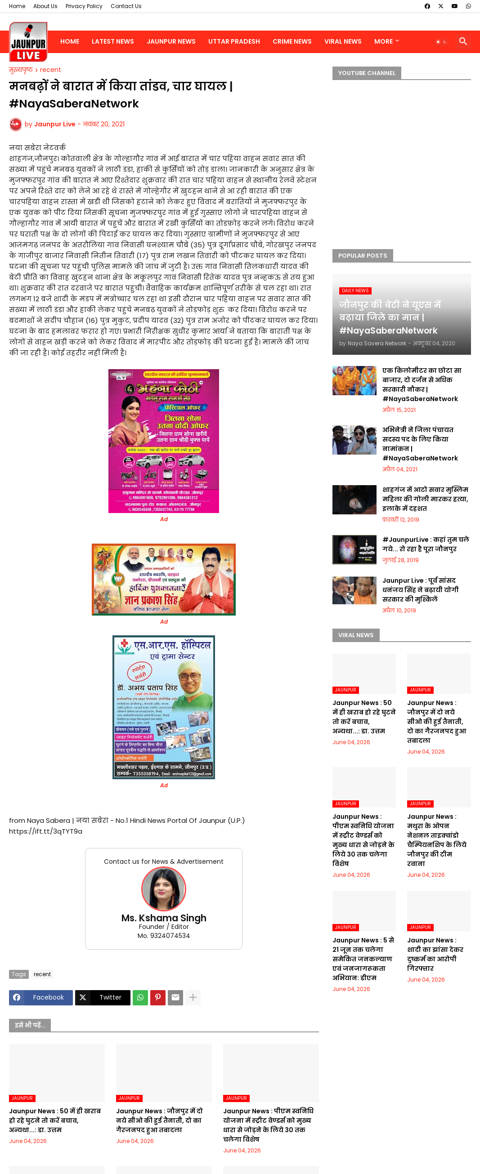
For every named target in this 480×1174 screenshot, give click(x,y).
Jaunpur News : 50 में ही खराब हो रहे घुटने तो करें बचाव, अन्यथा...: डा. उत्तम (55, 1120)
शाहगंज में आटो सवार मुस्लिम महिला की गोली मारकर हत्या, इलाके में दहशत (425, 499)
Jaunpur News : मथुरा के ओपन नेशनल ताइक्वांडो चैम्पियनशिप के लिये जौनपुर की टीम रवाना (437, 840)
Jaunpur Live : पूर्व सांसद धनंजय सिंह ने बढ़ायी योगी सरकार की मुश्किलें (420, 590)
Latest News (113, 41)
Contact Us (126, 6)
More (383, 41)
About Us (45, 6)
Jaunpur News (171, 41)
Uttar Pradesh (234, 41)
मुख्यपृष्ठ (21, 70)
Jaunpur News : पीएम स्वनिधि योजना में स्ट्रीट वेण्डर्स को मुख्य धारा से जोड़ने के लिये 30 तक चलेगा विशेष (268, 1125)
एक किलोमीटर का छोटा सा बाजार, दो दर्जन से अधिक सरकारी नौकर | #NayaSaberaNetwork (422, 384)
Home (17, 6)
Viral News (343, 41)
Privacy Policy (84, 6)
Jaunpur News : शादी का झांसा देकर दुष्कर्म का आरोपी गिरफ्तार (435, 954)
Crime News (292, 41)
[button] (441, 41)
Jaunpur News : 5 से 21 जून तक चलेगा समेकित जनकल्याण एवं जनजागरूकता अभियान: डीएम (363, 959)
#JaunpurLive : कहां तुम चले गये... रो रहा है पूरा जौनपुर (425, 544)
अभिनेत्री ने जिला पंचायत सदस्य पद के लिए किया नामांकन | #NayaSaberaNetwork (420, 444)
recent (50, 70)
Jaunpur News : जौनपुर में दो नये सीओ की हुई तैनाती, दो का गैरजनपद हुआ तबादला (159, 1120)
